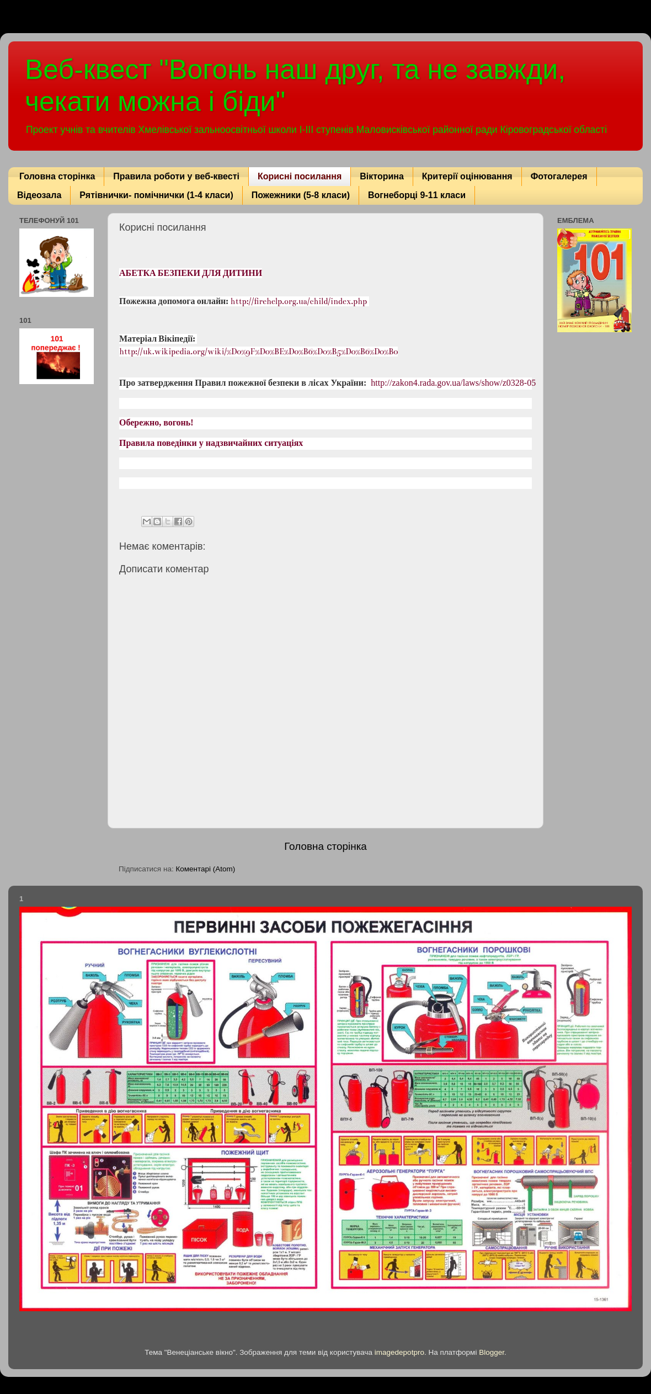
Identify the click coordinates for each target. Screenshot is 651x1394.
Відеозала (39, 195)
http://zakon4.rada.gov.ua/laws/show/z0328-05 (453, 383)
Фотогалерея (559, 176)
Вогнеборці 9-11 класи (417, 195)
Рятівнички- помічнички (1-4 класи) (156, 195)
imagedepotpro (399, 1352)
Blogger (491, 1352)
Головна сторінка (57, 176)
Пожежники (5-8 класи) (301, 195)
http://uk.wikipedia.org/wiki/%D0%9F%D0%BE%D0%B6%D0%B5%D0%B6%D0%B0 (258, 352)
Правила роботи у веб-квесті (176, 176)
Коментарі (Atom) (205, 869)
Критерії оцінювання (467, 176)
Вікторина (382, 176)
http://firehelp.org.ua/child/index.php (299, 301)
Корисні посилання (299, 176)
